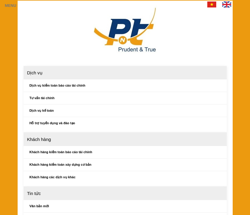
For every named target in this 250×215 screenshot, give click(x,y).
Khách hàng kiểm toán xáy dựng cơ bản (61, 164)
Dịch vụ (34, 72)
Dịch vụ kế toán (42, 110)
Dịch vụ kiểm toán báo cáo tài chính (57, 85)
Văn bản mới (39, 206)
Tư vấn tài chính (42, 98)
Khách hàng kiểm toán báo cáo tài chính (61, 152)
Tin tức (34, 193)
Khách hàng (39, 139)
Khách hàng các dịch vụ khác (53, 177)
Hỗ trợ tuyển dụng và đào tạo (52, 123)
